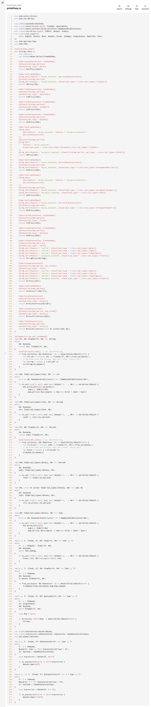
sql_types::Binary (39, 462)
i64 (37, 122)
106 (10, 281)
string (29, 364)
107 (10, 283)
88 (11, 235)
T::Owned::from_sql (32, 586)
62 (11, 170)
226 (10, 583)
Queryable (61, 26)
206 (10, 533)
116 (10, 306)
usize (56, 329)
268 (10, 689)
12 (11, 44)
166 (10, 432)
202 (10, 523)
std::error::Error (28, 16)
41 (11, 117)
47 (11, 132)
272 (10, 699)
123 (10, 324)
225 (10, 581)
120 (10, 316)
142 (10, 372)
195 (10, 505)
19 (11, 61)
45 (11, 127)
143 (10, 374)
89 (11, 238)
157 (10, 409)
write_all (32, 387)
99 (11, 263)
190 (10, 493)
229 (10, 591)
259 (10, 667)
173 (10, 450)
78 (11, 210)
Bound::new (28, 664)
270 (10, 694)
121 (10, 319)
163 (10, 425)
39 (11, 112)
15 (11, 51)
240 (10, 619)
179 (10, 465)
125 (10, 329)
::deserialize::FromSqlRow (38, 56)
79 (11, 213)
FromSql (50, 26)
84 (11, 225)
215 (10, 556)
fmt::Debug (30, 551)
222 (10, 573)
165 (10, 430)
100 (10, 266)
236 (10, 609)
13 (11, 46)
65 (11, 177)
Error (67, 392)
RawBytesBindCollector (72, 379)
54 (11, 150)
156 (10, 407)
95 (11, 253)
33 (11, 97)
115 (10, 304)
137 (10, 359)
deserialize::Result (71, 354)
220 (10, 568)
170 (10, 442)
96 (11, 256)
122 (10, 321)
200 (10, 518)
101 (10, 268)
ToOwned (30, 546)
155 (10, 404)
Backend (26, 344)
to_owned (37, 364)
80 (11, 215)
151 (10, 394)
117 (10, 309)
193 (10, 500)
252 (10, 649)
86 (11, 230)
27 (11, 82)
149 (10, 389)
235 (10, 606)
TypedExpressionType (77, 634)
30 (11, 89)
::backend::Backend (31, 24)
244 (10, 629)
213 (10, 551)
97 (11, 258)
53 (11, 147)
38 (11, 109)
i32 (37, 109)
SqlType (26, 652)
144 (10, 377)
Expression (59, 634)
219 (10, 566)
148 (10, 387)
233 (10, 601)
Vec (40, 291)
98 (11, 261)
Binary (36, 36)
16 (11, 54)
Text (99, 36)
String (42, 258)
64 (11, 175)
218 (10, 563)
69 (11, 188)
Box (58, 392)
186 (10, 483)
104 (10, 276)
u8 (35, 155)
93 (11, 248)
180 (10, 467)
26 (11, 79)
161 (10, 420)
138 (10, 362)
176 (10, 457)
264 (10, 679)
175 (10, 455)
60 (11, 165)
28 (11, 84)
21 (11, 66)
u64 (37, 210)
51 (11, 142)
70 (11, 190)
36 (11, 104)
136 (10, 356)
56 (11, 155)
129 (10, 339)
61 (11, 167)
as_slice (32, 503)
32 (11, 94)
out (24, 387)
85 (11, 228)
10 (11, 39)
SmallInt (91, 36)
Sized (30, 541)
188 (10, 488)
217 (10, 561)
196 (10, 508)
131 (10, 344)
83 (11, 223)
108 (10, 286)
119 (10, 314)
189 (10, 490)
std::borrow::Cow (27, 41)
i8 (35, 84)
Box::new (45, 392)
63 (11, 172)
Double (51, 36)
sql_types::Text (38, 374)
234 (10, 604)
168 (10, 437)
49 (11, 137)
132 (10, 346)
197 (10, 510)
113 (10, 298)
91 (11, 243)
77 (11, 208)
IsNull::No (42, 389)
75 (11, 203)
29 (11, 87)
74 (11, 200)
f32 (37, 223)
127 (10, 334)
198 (10, 513)
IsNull (48, 31)
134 (10, 351)
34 (11, 99)
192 (10, 498)
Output (56, 31)
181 (10, 470)
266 (10, 684)
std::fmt (23, 44)
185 (10, 480)
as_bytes (47, 387)
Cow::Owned (59, 586)
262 (10, 674)
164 (10, 427)
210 (10, 543)
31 (11, 92)
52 (11, 145)
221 (10, 571)
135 (10, 354)
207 (10, 536)
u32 (37, 195)
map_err (32, 392)
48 (11, 135)
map (29, 389)
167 (10, 435)
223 (10, 576)
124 (10, 326)
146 (10, 382)
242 (10, 624)
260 (10, 669)
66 (11, 180)
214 (10, 553)
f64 (37, 235)
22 (11, 69)
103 (10, 273)
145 (10, 379)
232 (10, 599)
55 (11, 152)
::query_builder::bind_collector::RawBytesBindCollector (50, 29)
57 (11, 157)
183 (10, 475)
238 (10, 614)
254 (10, 654)
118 (10, 311)
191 (10, 495)
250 (10, 644)
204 (10, 528)
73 (11, 198)
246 (10, 634)
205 (10, 531)
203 (10, 525)
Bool (44, 36)
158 (10, 412)
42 (11, 119)
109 (10, 288)
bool (39, 69)
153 (10, 399)
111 (10, 293)
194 (10, 503)
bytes (84, 356)
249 (10, 641)
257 (10, 662)
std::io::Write (26, 19)
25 (11, 77)
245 (10, 631)
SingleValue (79, 36)
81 (11, 218)
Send (75, 392)
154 (10, 402)
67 (11, 182)
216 (10, 558)
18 (11, 59)
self (43, 26)
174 (10, 452)
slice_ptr (52, 450)
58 (11, 160)
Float (59, 36)
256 (10, 659)
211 (10, 546)
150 (10, 392)
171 (10, 445)
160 (10, 417)
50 (11, 140)
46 (11, 130)
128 (10, 336)
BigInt (28, 36)
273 (10, 702)
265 (10, 682)
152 (10, 397)
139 (10, 364)
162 (10, 422)
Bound (21, 649)
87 (11, 233)
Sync (83, 392)
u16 (37, 170)
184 (10, 478)
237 (10, 611)
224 (10, 578)
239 (10, 616)
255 (10, 657)
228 (10, 589)
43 (11, 122)
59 (11, 162)
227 (10, 586)
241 (10, 621)
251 (10, 647)
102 (10, 271)
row (27, 621)
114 (10, 301)
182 (10, 473)
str (37, 281)
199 (10, 515)
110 (10, 291)
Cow (64, 541)
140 (10, 367)
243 (10, 626)
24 (11, 74)
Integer (67, 36)
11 (11, 41)
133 (10, 349)
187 (10, 485)
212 (10, 548)
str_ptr (51, 362)
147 (10, 384)
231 (10, 596)
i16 (37, 97)
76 (11, 205)
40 (11, 114)
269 (10, 692)
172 (10, 447)
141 (10, 369)
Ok (24, 364)
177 (10, 460)
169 (10, 440)
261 (10, 672)
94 (11, 251)
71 (11, 193)
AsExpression (46, 634)
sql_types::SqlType (28, 636)
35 (11, 102)
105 (10, 278)
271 (10, 697)
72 (11, 195)
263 (10, 677)
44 (11, 124)
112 (10, 296)
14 (11, 49)
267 (10, 687)
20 (11, 64)
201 (10, 520)
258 (10, 664)
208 (10, 538)
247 (10, 636)
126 (10, 331)
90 (11, 240)
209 (10, 541)
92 (11, 246)
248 (10, 639)
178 (10, 462)
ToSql (64, 31)
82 (11, 220)
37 (11, 107)
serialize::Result (87, 384)
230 (10, 594)
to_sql (42, 417)
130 (10, 341)
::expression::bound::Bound (35, 631)
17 (11, 56)
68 (11, 185)
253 (10, 652)
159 (10, 415)
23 (11, 72)
